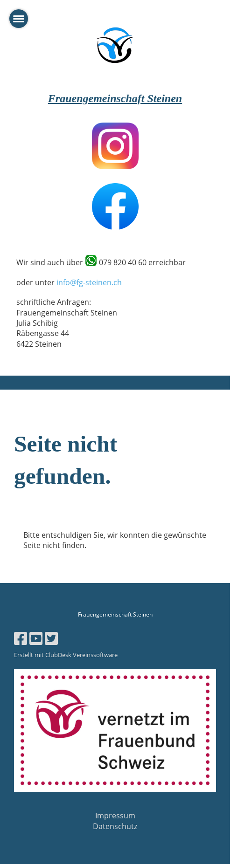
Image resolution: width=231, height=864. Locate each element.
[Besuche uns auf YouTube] (35, 638)
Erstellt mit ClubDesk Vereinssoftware (66, 655)
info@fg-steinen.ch (89, 282)
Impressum (115, 815)
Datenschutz (115, 826)
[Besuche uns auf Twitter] (51, 638)
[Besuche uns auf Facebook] (20, 638)
